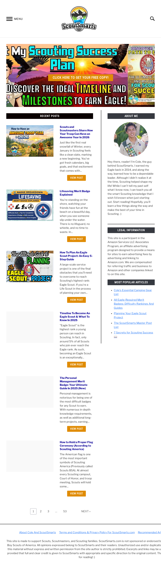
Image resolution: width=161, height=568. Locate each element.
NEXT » (86, 511)
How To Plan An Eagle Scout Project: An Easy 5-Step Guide (76, 256)
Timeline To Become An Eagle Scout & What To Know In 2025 (75, 317)
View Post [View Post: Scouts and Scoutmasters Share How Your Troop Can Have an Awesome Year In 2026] (76, 177)
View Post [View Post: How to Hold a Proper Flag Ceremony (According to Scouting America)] (76, 493)
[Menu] (9, 19)
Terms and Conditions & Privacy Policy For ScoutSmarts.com (97, 532)
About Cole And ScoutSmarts (37, 532)
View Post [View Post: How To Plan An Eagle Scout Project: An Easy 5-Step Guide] (76, 299)
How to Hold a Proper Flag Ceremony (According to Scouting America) (76, 446)
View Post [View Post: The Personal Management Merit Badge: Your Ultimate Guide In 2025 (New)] (76, 428)
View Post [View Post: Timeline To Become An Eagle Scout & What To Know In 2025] (76, 364)
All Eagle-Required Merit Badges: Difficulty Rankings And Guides (134, 303)
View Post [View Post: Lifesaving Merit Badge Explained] (76, 239)
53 (66, 511)
